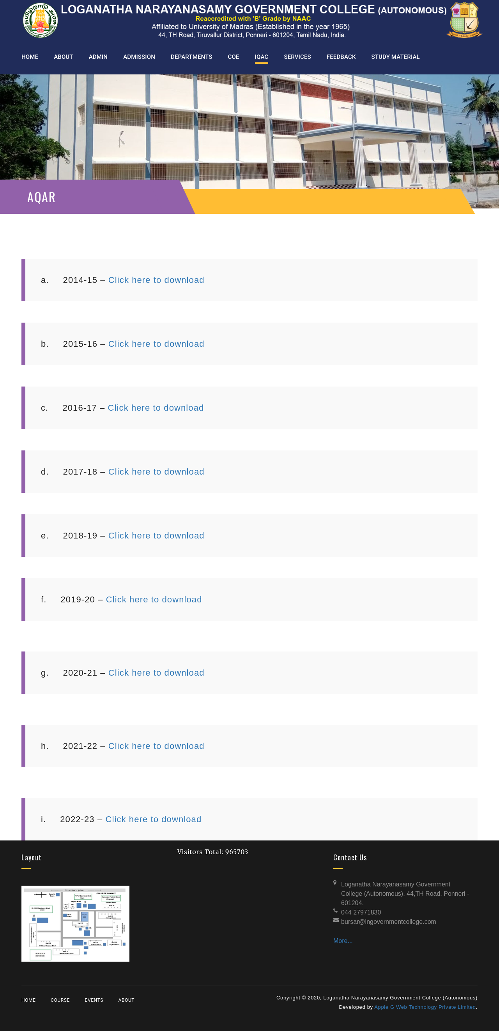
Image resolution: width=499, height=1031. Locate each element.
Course (60, 1000)
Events (94, 1000)
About (127, 1000)
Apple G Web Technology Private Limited (425, 1007)
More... (343, 940)
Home (28, 1000)
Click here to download (156, 280)
